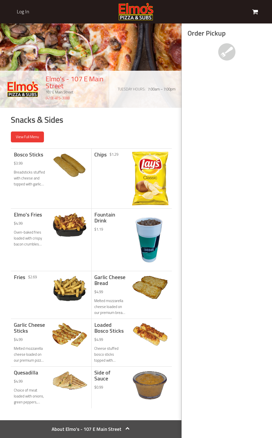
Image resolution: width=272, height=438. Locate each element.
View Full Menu (27, 137)
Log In (23, 12)
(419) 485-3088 (58, 98)
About (91, 429)
